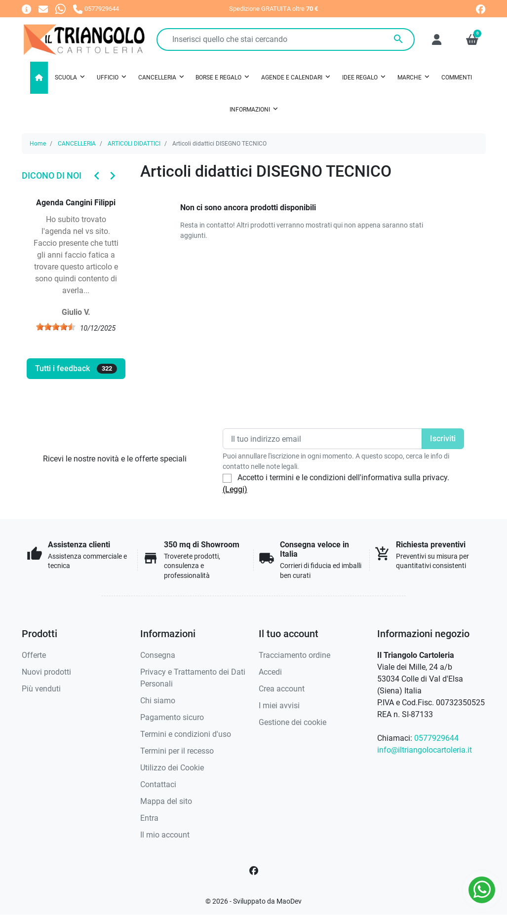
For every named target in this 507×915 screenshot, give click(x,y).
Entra (149, 818)
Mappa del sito (166, 801)
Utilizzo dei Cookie (172, 767)
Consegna (157, 655)
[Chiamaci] (95, 8)
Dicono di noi (51, 175)
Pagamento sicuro (172, 717)
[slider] (56, 327)
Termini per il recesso (177, 751)
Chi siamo (157, 700)
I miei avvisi (279, 705)
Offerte (34, 655)
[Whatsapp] (60, 8)
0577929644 (436, 738)
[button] (472, 39)
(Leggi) (235, 489)
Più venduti (41, 688)
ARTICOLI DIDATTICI (134, 143)
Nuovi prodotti (46, 672)
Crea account (282, 688)
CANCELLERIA (77, 143)
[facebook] (480, 9)
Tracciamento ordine (294, 655)
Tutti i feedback (76, 369)
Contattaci (158, 784)
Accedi (270, 672)
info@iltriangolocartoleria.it (424, 750)
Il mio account (165, 834)
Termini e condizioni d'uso (185, 734)
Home (38, 143)
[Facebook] (254, 870)
